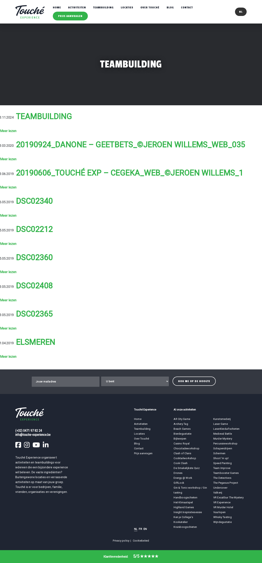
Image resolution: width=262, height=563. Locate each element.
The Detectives (222, 477)
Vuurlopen (219, 512)
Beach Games (182, 428)
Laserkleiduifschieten (226, 428)
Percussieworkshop (225, 443)
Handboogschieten (185, 497)
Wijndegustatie (222, 522)
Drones (178, 472)
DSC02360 (34, 257)
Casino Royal (182, 443)
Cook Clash (180, 463)
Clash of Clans (182, 453)
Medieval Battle (222, 433)
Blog (170, 7)
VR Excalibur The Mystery (228, 497)
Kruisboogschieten (185, 526)
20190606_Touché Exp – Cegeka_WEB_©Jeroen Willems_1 (129, 172)
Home (57, 7)
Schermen (219, 453)
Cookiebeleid (141, 540)
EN (145, 528)
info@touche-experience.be (33, 435)
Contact (187, 7)
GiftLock (179, 482)
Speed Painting (222, 463)
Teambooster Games (226, 472)
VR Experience (222, 502)
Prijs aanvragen (70, 16)
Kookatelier (180, 522)
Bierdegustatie (182, 433)
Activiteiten (77, 7)
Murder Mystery (222, 438)
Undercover (220, 487)
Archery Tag (181, 423)
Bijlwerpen (180, 438)
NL (135, 528)
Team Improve (221, 468)
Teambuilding (103, 7)
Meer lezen (8, 131)
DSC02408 (34, 285)
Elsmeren (35, 342)
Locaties (127, 7)
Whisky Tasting (222, 517)
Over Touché (149, 7)
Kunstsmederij (222, 419)
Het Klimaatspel (183, 502)
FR (140, 528)
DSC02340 (34, 201)
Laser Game (220, 423)
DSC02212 (34, 229)
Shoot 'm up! (221, 458)
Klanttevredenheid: (131, 557)
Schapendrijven (222, 448)
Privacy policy (121, 540)
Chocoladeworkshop (186, 448)
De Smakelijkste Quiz (186, 468)
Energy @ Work (183, 477)
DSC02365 (34, 314)
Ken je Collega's (183, 517)
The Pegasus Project (225, 482)
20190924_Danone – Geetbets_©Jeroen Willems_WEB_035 (130, 144)
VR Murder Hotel (223, 507)
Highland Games (184, 507)
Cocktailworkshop (185, 458)
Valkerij (217, 492)
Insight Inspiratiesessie (188, 512)
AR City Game (182, 419)
